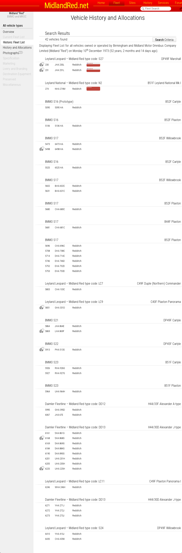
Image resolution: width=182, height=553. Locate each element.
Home (101, 3)
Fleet (117, 3)
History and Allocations (17, 47)
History (148, 3)
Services (163, 3)
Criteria (164, 40)
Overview (8, 32)
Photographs (13, 53)
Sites (132, 3)
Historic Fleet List (14, 42)
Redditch (76, 64)
